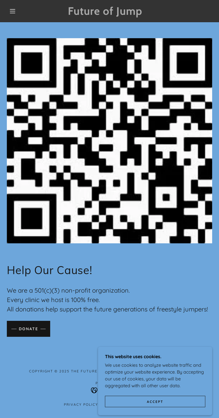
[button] (12, 11)
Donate (28, 328)
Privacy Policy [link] (81, 404)
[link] (105, 13)
